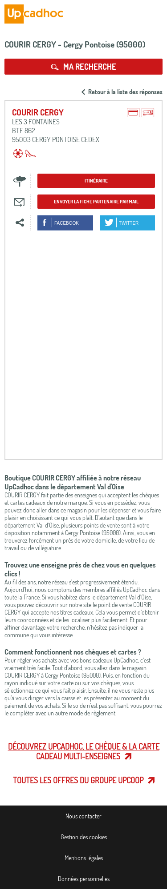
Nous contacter (83, 816)
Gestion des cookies (84, 837)
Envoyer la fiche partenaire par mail (96, 201)
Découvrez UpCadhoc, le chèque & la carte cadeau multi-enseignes (83, 751)
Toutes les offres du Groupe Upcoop (78, 780)
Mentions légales (84, 857)
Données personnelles (84, 878)
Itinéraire (96, 181)
